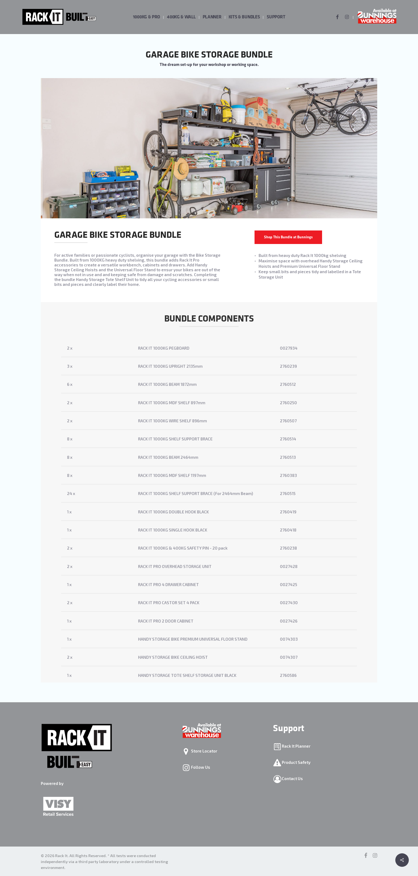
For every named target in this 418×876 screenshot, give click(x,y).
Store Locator (203, 750)
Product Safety (295, 762)
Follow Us (200, 767)
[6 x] (209, 395)
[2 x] (209, 359)
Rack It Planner (295, 746)
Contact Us (292, 778)
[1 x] (209, 522)
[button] (288, 237)
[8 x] (209, 450)
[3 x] (209, 377)
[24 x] (209, 504)
